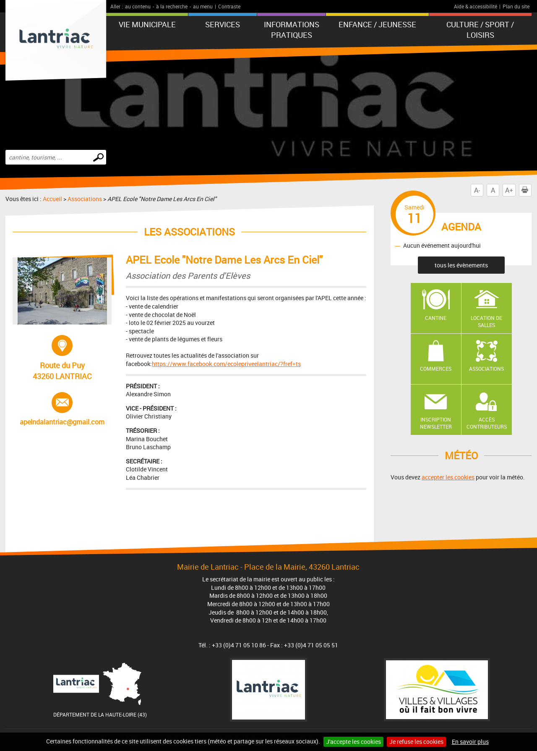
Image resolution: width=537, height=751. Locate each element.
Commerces (435, 368)
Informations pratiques (291, 29)
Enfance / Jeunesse (377, 24)
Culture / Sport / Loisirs (480, 29)
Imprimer (526, 190)
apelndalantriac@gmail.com (62, 409)
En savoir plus (470, 742)
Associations (85, 199)
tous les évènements (461, 265)
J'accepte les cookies (353, 742)
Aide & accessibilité (475, 6)
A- (477, 190)
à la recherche (172, 6)
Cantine (435, 317)
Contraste (229, 6)
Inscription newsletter (436, 423)
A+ (509, 190)
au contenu (138, 6)
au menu (203, 6)
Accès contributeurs (487, 423)
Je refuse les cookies (416, 742)
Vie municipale (147, 24)
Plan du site (516, 6)
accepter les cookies (448, 477)
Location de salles (486, 321)
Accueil (52, 199)
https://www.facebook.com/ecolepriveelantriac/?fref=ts (226, 364)
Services (222, 24)
